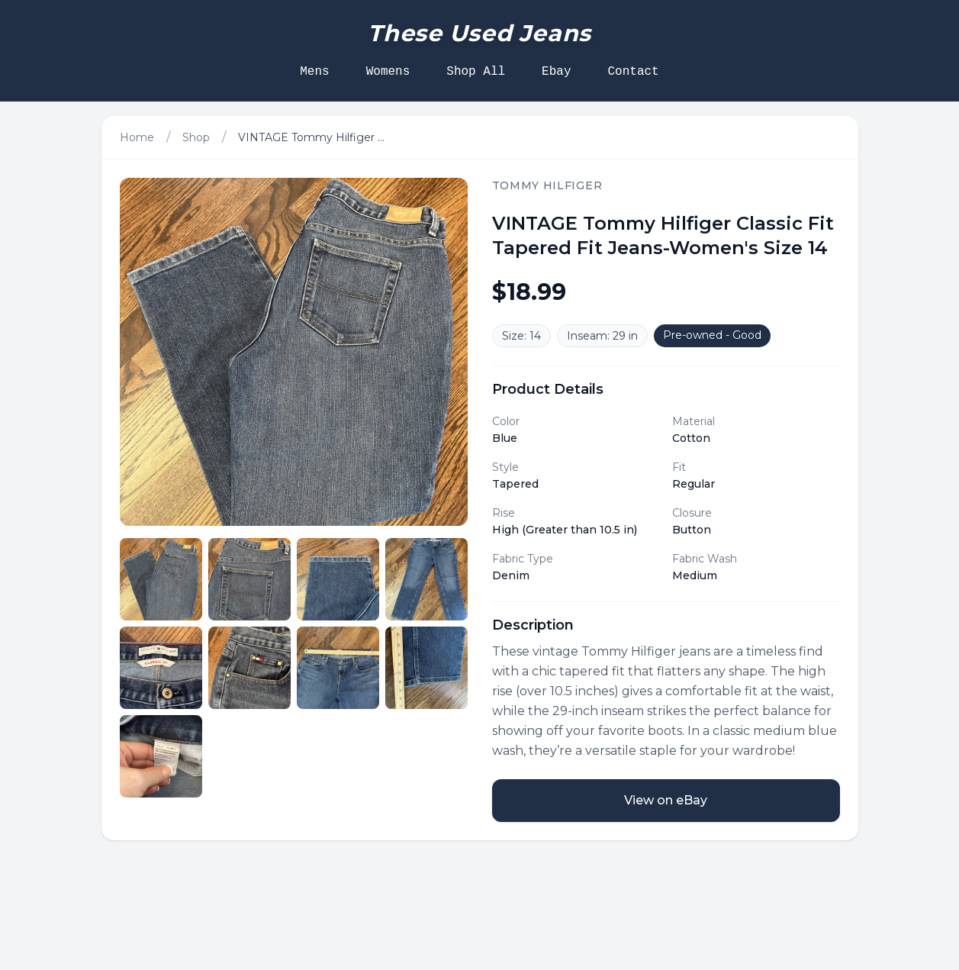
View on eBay (665, 800)
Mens (314, 72)
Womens (388, 72)
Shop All (475, 72)
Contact (633, 72)
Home (137, 137)
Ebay (556, 72)
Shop (196, 137)
